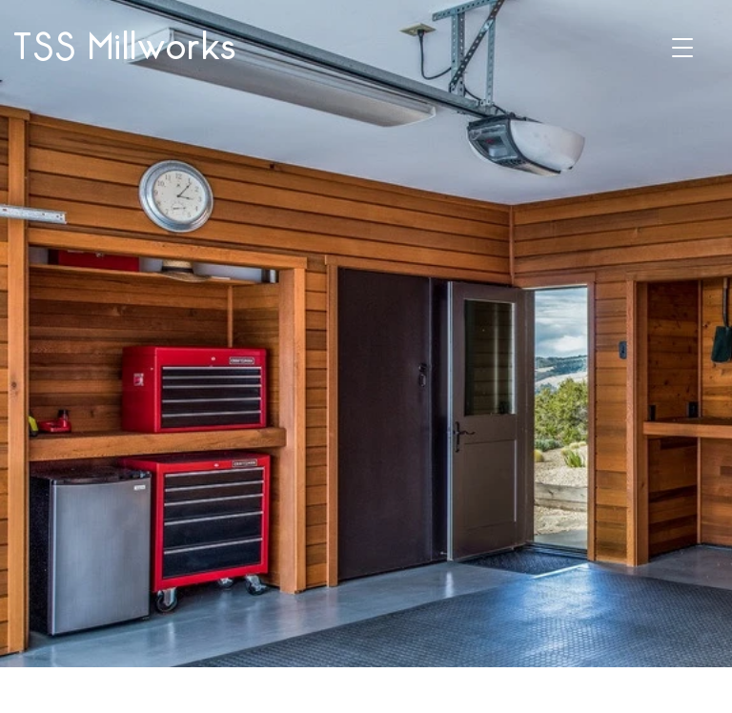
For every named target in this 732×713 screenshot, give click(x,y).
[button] (682, 47)
